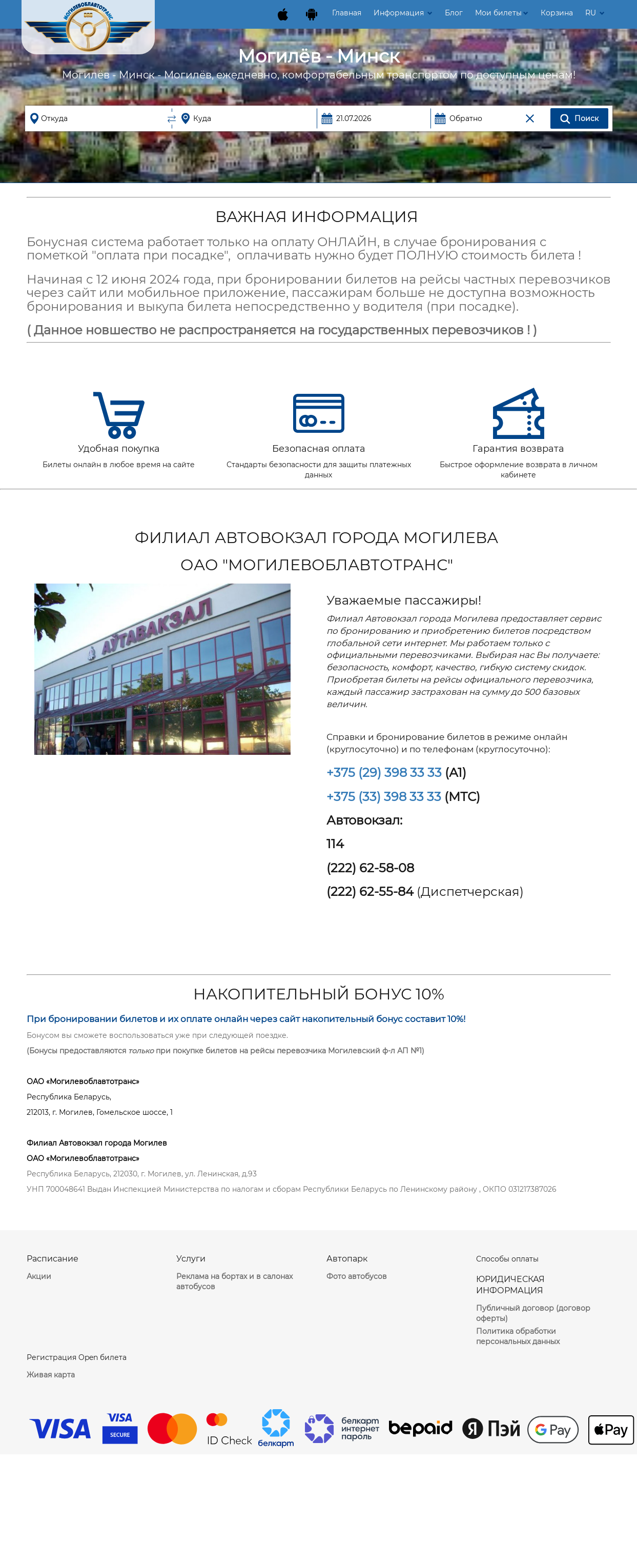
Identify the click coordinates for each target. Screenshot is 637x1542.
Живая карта (51, 1374)
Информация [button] (403, 12)
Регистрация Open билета (77, 1357)
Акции (39, 1276)
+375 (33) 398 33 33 (383, 796)
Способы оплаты (507, 1259)
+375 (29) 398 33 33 (384, 772)
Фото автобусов (356, 1276)
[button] (502, 13)
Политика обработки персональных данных (518, 1336)
